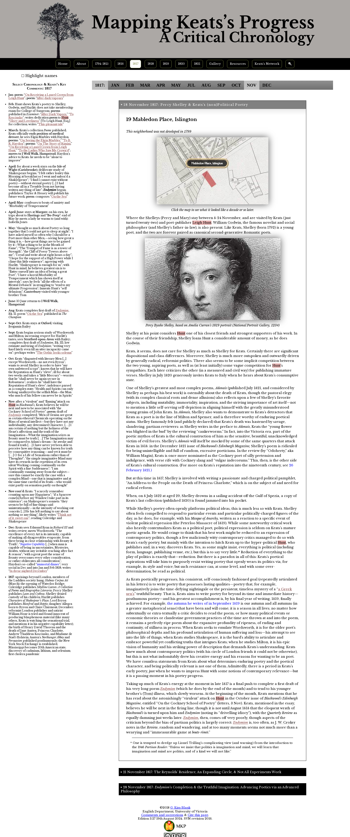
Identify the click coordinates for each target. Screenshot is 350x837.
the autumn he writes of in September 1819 (203, 603)
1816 (120, 63)
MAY (176, 85)
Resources (238, 63)
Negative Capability (32, 544)
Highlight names (41, 75)
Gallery (215, 63)
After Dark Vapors (53, 114)
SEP (221, 85)
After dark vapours (50, 98)
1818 (151, 63)
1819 (166, 63)
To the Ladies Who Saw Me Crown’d (44, 150)
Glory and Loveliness (24, 121)
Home (63, 63)
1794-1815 (101, 63)
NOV (251, 85)
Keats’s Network (267, 63)
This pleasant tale (50, 124)
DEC (267, 85)
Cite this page (198, 815)
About (81, 63)
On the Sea (59, 196)
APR (160, 85)
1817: (100, 85)
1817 (135, 63)
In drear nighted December (28, 571)
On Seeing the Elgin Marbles (40, 140)
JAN (115, 85)
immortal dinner (48, 564)
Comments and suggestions (162, 815)
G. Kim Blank (180, 807)
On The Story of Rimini (54, 143)
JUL (191, 85)
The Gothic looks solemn (54, 352)
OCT (236, 85)
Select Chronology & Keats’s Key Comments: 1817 (39, 86)
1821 (197, 63)
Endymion (62, 310)
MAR (145, 85)
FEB (130, 85)
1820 (181, 63)
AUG (206, 85)
